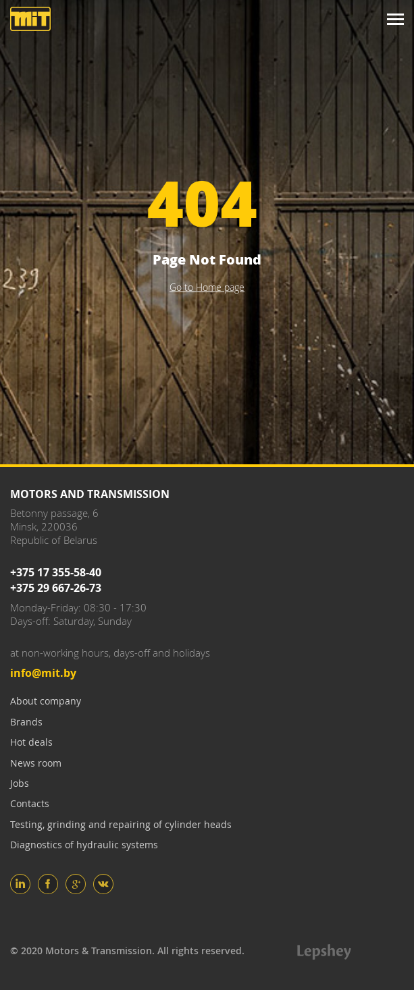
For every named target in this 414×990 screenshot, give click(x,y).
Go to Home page (207, 287)
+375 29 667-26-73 (55, 587)
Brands (26, 722)
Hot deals (31, 742)
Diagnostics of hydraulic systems (84, 845)
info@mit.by (43, 672)
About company (45, 701)
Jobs (19, 783)
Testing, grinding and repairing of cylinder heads (121, 824)
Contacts (29, 803)
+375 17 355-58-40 (55, 572)
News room (35, 763)
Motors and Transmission (30, 19)
